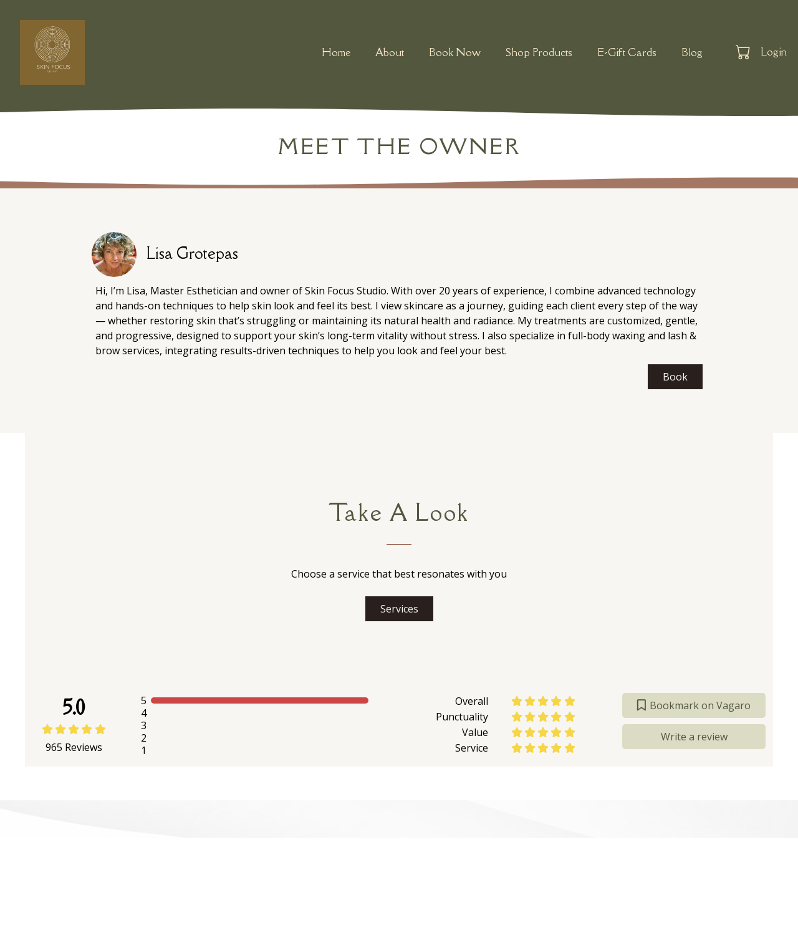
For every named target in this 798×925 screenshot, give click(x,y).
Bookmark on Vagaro (694, 705)
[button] (744, 51)
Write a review (694, 736)
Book (675, 377)
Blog (692, 52)
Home (336, 52)
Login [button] (774, 52)
